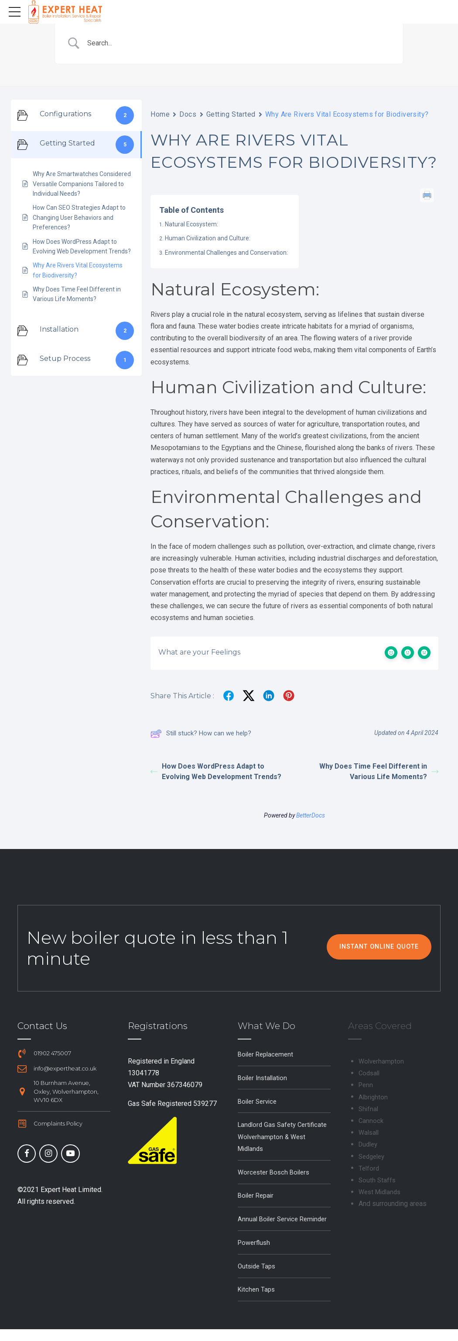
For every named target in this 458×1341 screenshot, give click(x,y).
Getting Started (231, 114)
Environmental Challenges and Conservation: (226, 252)
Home (160, 114)
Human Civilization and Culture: (207, 238)
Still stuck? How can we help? (200, 733)
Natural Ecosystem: (191, 224)
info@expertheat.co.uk (65, 1068)
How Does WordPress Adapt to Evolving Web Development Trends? (215, 771)
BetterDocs (310, 814)
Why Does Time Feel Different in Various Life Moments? (378, 771)
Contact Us (42, 1025)
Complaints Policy (58, 1123)
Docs (187, 114)
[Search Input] (239, 43)
